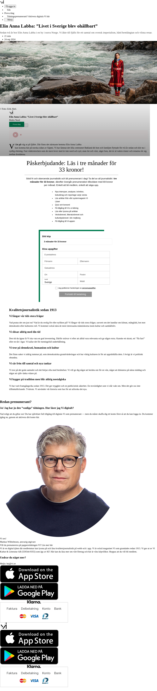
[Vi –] (2, 3)
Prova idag (9, 13)
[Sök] (7, 10)
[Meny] (9, 19)
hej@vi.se (11, 563)
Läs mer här (47, 545)
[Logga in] (10, 6)
